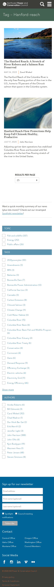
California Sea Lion (17, 289)
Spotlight (8, 513)
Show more (8, 389)
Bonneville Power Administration (24, 284)
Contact (7, 531)
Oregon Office (31, 538)
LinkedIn (19, 562)
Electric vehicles (16, 372)
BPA (10, 269)
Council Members (32, 546)
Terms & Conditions (10, 581)
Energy (13, 239)
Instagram (11, 562)
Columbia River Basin (18, 324)
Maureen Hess (15, 448)
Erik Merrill (14, 426)
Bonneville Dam (16, 279)
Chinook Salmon (16, 304)
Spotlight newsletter (12, 213)
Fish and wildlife (17, 235)
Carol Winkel (15, 413)
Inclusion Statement (11, 585)
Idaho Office (7, 542)
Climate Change (16, 309)
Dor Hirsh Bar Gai (17, 422)
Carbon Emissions (17, 299)
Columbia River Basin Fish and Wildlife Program (29, 331)
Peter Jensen (15, 452)
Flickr (33, 562)
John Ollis (13, 439)
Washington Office (33, 542)
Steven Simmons (16, 456)
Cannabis (13, 294)
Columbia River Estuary (19, 337)
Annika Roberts (16, 404)
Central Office (8, 538)
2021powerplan (16, 259)
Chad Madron (15, 417)
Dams (11, 357)
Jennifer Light (15, 430)
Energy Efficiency (17, 382)
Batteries (13, 274)
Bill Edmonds (14, 408)
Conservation (15, 347)
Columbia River (16, 319)
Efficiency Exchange (18, 367)
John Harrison (16, 435)
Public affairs (15, 244)
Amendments (15, 264)
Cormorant (14, 352)
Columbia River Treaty (19, 342)
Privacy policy (8, 577)
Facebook (4, 562)
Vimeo (26, 562)
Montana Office (9, 546)
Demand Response (17, 362)
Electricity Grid (16, 377)
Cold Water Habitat (18, 314)
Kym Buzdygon (16, 443)
